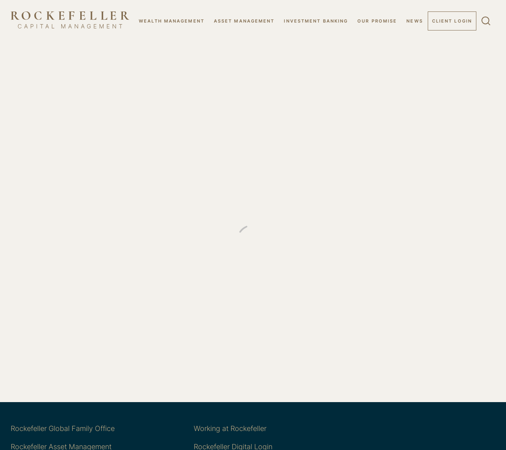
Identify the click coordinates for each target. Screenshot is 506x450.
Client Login (452, 21)
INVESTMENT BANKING (316, 21)
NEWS (414, 21)
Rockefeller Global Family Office (63, 428)
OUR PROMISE (377, 21)
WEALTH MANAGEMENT (171, 21)
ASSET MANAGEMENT (244, 21)
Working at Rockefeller (230, 428)
